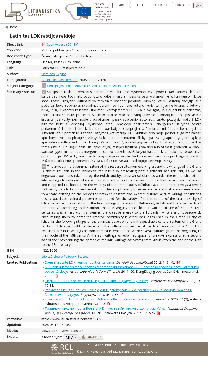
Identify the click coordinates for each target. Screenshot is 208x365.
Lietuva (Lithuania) (86, 86)
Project (140, 5)
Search (121, 5)
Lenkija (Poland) (59, 86)
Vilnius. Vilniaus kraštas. (119, 86)
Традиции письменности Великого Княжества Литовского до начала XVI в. (105, 308)
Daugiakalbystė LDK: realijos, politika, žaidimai (80, 262)
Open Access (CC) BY (62, 44)
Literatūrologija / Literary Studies (64, 256)
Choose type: (52, 337)
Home (13, 27)
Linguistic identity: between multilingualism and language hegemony (96, 281)
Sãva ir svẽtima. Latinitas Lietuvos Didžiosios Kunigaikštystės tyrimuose (99, 299)
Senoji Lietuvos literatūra (59, 80)
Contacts (182, 5)
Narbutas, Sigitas (53, 74)
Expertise (160, 5)
